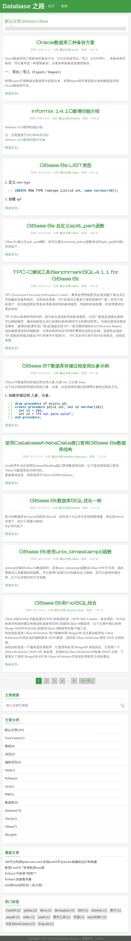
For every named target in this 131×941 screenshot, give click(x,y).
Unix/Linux (15, 763)
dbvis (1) (45, 910)
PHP (9, 813)
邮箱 (64, 6)
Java (84, 478)
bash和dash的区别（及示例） (24, 885)
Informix (29, 21)
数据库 (11, 820)
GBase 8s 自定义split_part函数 (65, 248)
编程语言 (13, 785)
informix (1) (99, 910)
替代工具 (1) (61, 917)
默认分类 (13, 21)
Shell (10, 792)
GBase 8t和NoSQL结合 (65, 627)
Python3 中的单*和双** (20, 873)
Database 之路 (24, 6)
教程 (10, 770)
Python (11, 799)
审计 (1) (115, 910)
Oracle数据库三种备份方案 (65, 42)
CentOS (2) (13, 910)
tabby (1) (29, 917)
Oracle (75, 49)
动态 (10, 777)
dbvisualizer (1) (64, 910)
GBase (42, 21)
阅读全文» (12, 93)
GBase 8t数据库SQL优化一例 (65, 523)
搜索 (122, 705)
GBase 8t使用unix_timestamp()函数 (65, 574)
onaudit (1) (13, 917)
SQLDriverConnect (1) (20, 924)
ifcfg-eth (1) (45, 924)
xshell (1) (44, 917)
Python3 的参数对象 (18, 879)
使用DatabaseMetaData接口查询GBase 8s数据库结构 (65, 468)
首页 (51, 6)
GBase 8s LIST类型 (65, 188)
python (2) (30, 910)
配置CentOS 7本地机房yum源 (25, 867)
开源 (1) (79, 917)
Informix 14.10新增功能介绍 (66, 111)
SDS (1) (83, 910)
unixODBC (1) (96, 917)
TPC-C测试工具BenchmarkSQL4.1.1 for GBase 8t (65, 300)
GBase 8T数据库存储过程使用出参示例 (65, 390)
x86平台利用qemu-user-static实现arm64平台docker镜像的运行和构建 (51, 862)
